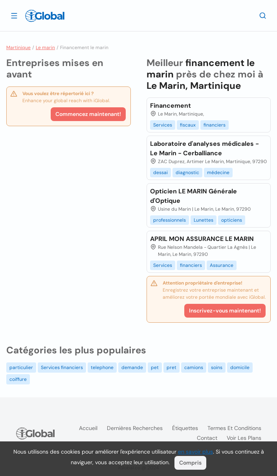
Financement (170, 105)
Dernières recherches (135, 428)
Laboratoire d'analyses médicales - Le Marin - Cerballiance (204, 148)
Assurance (221, 265)
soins (216, 367)
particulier (21, 367)
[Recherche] (263, 15)
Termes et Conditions (234, 428)
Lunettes (203, 220)
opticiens (231, 220)
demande (132, 367)
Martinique (18, 47)
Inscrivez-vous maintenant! (225, 310)
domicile (239, 367)
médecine (218, 172)
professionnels (169, 220)
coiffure (18, 379)
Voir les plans (244, 437)
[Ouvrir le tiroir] (14, 15)
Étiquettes (185, 428)
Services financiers (62, 367)
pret (171, 367)
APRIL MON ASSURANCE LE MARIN (202, 239)
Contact (207, 437)
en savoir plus (195, 451)
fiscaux (188, 125)
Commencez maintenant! (88, 114)
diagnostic (187, 172)
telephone (102, 367)
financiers (215, 125)
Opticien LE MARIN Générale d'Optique (193, 196)
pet (155, 367)
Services (162, 125)
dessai (160, 172)
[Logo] (44, 16)
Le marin (45, 47)
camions (193, 367)
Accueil (88, 428)
